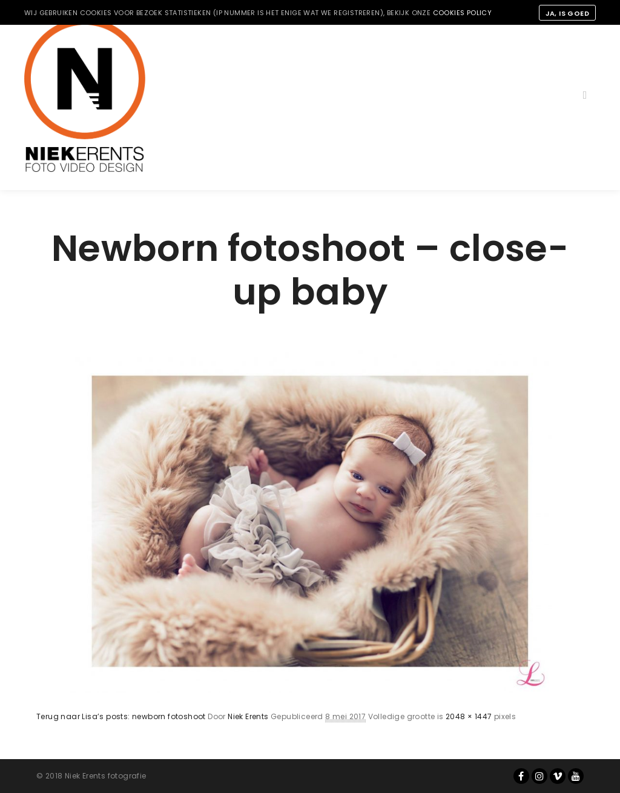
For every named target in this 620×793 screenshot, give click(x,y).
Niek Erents (248, 716)
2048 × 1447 (469, 716)
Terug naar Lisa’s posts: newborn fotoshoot (121, 716)
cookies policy (462, 13)
